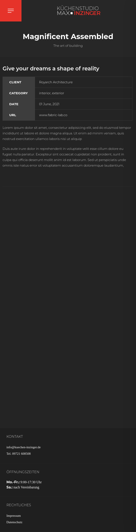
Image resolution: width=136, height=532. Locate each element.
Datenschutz (14, 522)
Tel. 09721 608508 (18, 453)
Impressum (13, 515)
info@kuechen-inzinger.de (23, 447)
